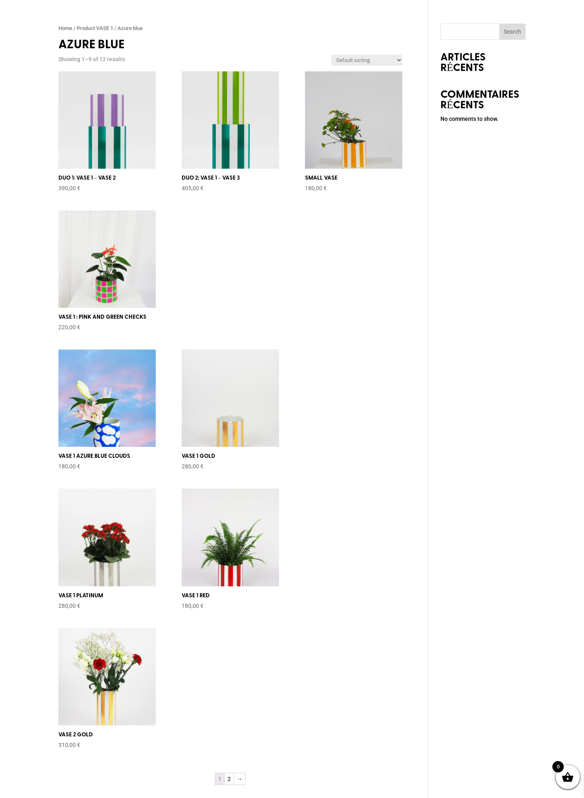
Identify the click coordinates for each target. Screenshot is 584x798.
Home (65, 28)
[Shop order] (366, 60)
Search (512, 31)
